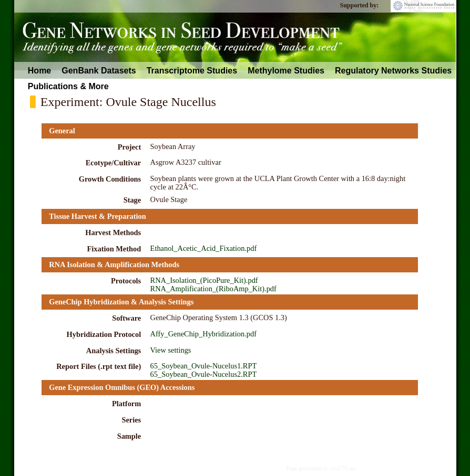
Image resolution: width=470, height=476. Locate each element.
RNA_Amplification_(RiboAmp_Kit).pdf (213, 288)
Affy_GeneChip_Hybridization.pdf (203, 334)
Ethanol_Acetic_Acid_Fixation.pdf (203, 248)
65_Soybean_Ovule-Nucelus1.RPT (203, 366)
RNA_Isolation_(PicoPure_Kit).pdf (204, 280)
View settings (170, 350)
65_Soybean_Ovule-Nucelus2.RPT (203, 374)
